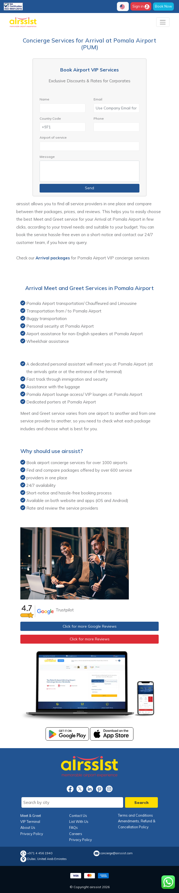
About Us (27, 827)
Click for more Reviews (90, 639)
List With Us (78, 821)
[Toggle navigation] (163, 22)
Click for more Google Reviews (90, 626)
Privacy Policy (31, 834)
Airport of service (53, 137)
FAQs (73, 827)
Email (98, 99)
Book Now (163, 6)
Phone (99, 118)
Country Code (50, 118)
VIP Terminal (30, 821)
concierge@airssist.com (116, 853)
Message (47, 157)
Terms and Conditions (135, 815)
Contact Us (78, 815)
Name (44, 99)
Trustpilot (65, 609)
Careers (75, 834)
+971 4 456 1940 (39, 853)
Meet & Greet (30, 815)
